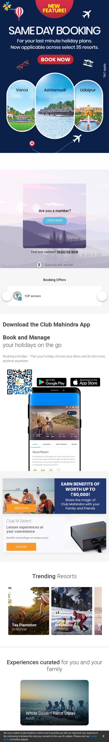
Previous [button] (7, 296)
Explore (21, 546)
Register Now (67, 252)
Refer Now (21, 508)
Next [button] (102, 296)
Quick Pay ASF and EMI (54, 265)
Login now (54, 220)
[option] (54, 85)
